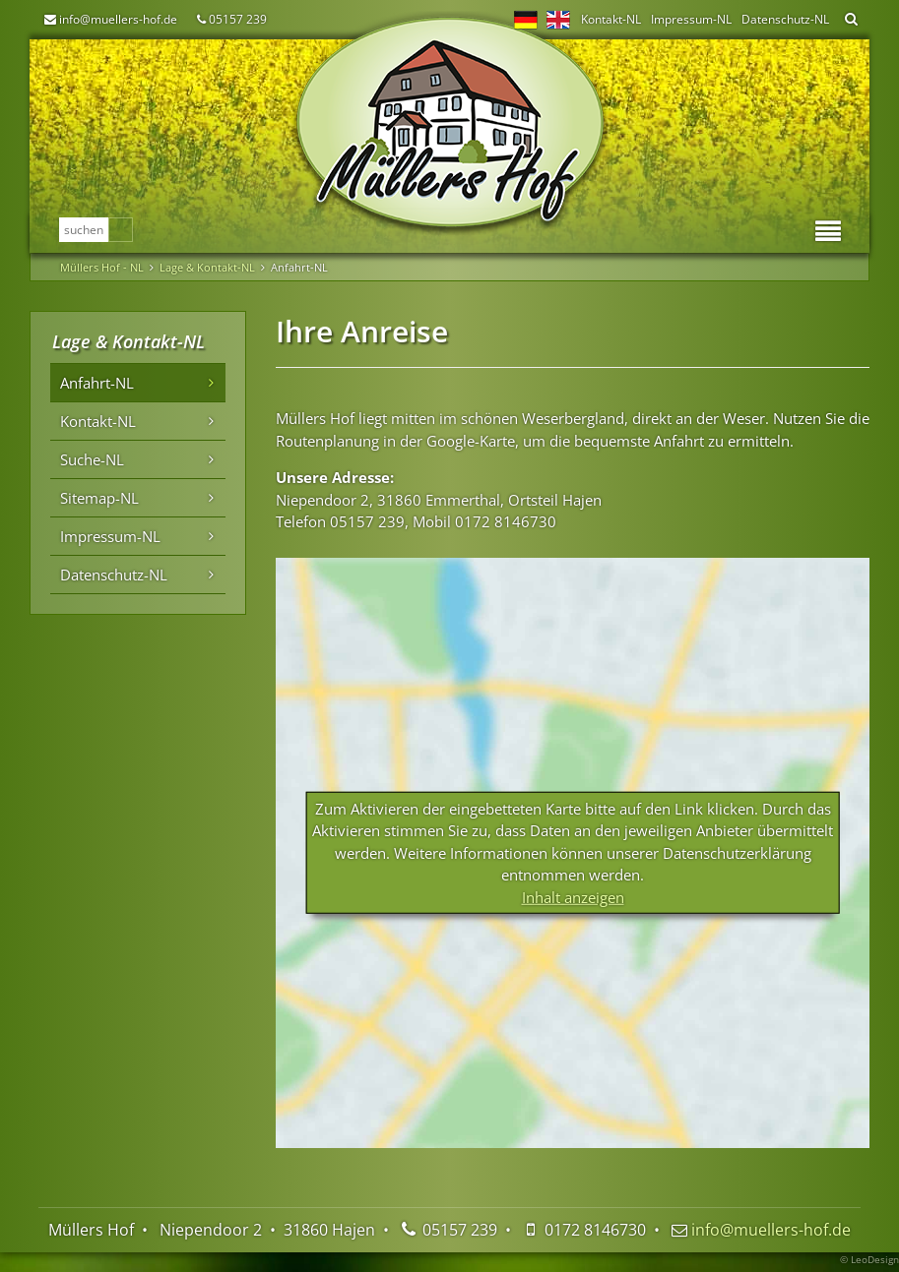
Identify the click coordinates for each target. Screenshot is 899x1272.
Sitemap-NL (99, 498)
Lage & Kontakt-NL (207, 267)
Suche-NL (92, 459)
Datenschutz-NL (785, 19)
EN (558, 19)
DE (526, 19)
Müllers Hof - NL (102, 267)
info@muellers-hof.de (118, 19)
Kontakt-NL (611, 19)
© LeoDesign (869, 1259)
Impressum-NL (691, 19)
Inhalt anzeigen (573, 896)
